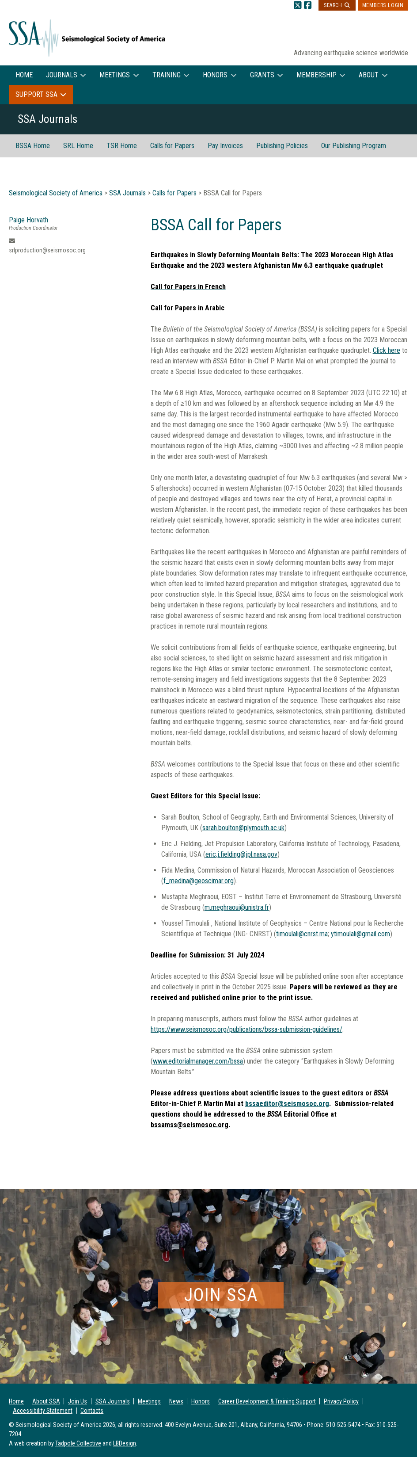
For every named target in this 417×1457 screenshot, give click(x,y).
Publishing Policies (282, 145)
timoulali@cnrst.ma (302, 934)
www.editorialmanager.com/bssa (198, 1061)
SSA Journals (112, 1401)
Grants (262, 75)
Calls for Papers (172, 145)
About (369, 75)
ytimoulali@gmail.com (360, 934)
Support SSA (36, 94)
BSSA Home (32, 145)
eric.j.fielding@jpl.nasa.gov (241, 854)
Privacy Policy (341, 1401)
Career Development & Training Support (267, 1401)
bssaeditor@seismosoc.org (287, 1103)
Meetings (114, 75)
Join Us (77, 1401)
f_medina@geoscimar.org (198, 881)
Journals (61, 75)
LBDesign (124, 1443)
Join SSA (221, 1295)
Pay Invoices (225, 145)
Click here (386, 350)
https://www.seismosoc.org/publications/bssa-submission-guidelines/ (246, 1029)
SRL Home (78, 145)
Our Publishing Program (353, 145)
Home (24, 75)
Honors (215, 75)
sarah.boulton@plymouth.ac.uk (243, 828)
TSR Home (121, 145)
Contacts (91, 1410)
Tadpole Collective (78, 1443)
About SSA (46, 1401)
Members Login (383, 5)
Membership (316, 75)
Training (166, 75)
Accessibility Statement (42, 1410)
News (176, 1401)
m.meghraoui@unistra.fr (237, 907)
